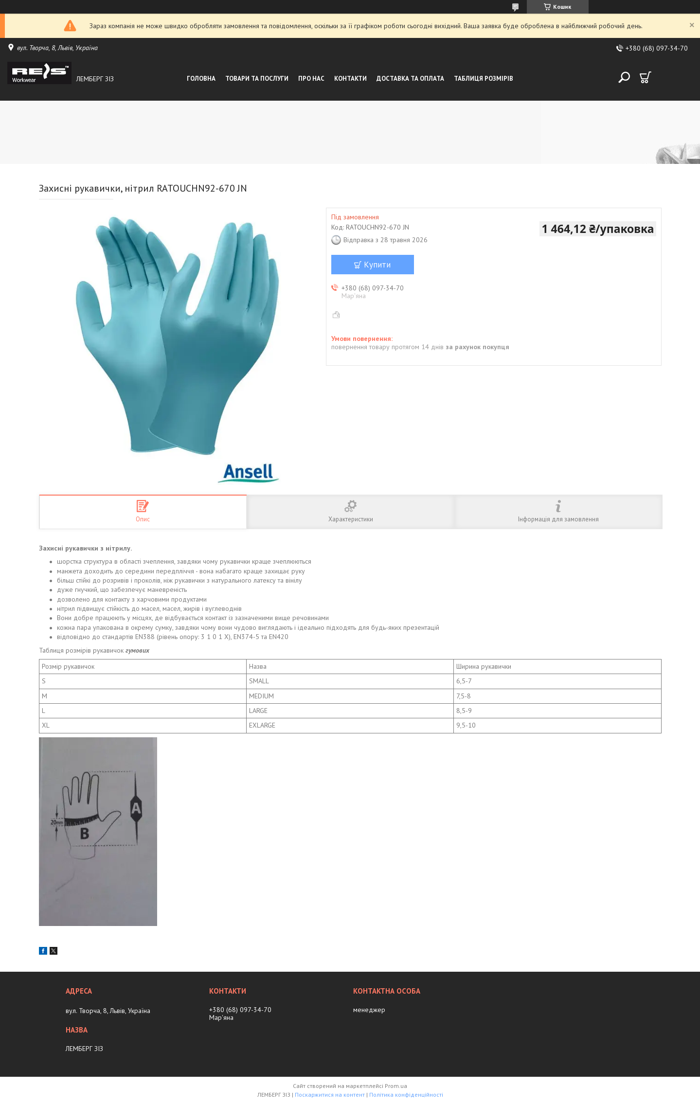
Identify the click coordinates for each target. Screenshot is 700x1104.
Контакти (350, 78)
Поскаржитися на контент (330, 1094)
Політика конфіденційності (406, 1094)
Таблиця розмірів (483, 78)
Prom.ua (396, 1085)
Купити (377, 264)
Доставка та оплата (410, 78)
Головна (201, 78)
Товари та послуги (256, 78)
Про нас (311, 78)
